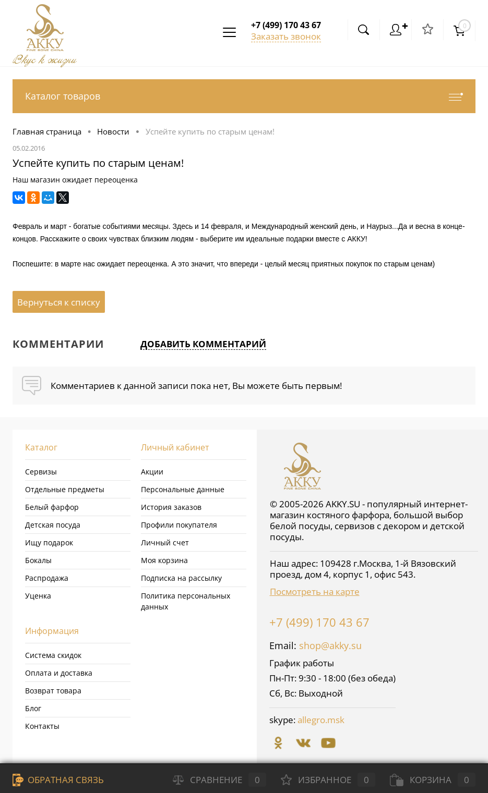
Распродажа (46, 578)
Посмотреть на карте (315, 591)
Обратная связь (58, 780)
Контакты (42, 726)
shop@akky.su (330, 645)
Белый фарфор (52, 507)
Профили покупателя (179, 525)
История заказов (171, 507)
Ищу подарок (49, 542)
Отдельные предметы (64, 489)
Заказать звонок (286, 36)
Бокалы (38, 560)
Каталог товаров (244, 96)
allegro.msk (320, 720)
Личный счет (165, 542)
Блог (33, 708)
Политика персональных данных (185, 601)
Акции (152, 472)
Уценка (38, 596)
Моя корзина (164, 560)
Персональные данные (182, 489)
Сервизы (41, 472)
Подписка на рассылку (181, 578)
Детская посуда (52, 525)
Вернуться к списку (58, 302)
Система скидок (53, 655)
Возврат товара (53, 691)
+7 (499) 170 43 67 (319, 622)
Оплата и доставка (58, 673)
